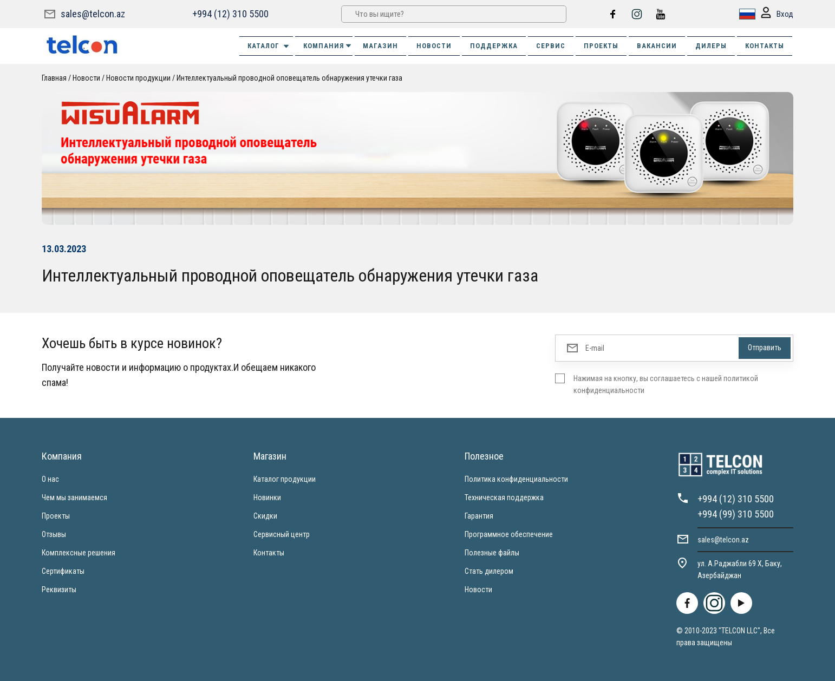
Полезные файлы (492, 552)
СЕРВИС (550, 46)
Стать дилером (489, 571)
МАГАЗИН (380, 46)
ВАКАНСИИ (657, 46)
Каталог (268, 46)
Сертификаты (63, 571)
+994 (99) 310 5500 (735, 514)
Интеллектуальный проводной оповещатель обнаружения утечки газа (289, 78)
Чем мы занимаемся (74, 497)
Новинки (267, 497)
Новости (86, 78)
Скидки (265, 516)
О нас (50, 479)
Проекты (56, 516)
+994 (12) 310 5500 (230, 13)
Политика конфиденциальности (516, 479)
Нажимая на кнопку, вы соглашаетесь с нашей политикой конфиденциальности (665, 384)
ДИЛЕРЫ (711, 46)
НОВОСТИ (434, 46)
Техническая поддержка (504, 497)
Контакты (268, 552)
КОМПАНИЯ (328, 46)
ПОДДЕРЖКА (494, 46)
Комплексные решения (78, 552)
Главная (54, 78)
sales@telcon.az (93, 13)
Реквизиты (59, 589)
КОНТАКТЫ (764, 46)
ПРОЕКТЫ (601, 46)
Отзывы (54, 534)
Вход (777, 14)
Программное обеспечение (509, 534)
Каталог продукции (284, 479)
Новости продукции (138, 78)
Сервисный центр (281, 534)
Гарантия (479, 516)
